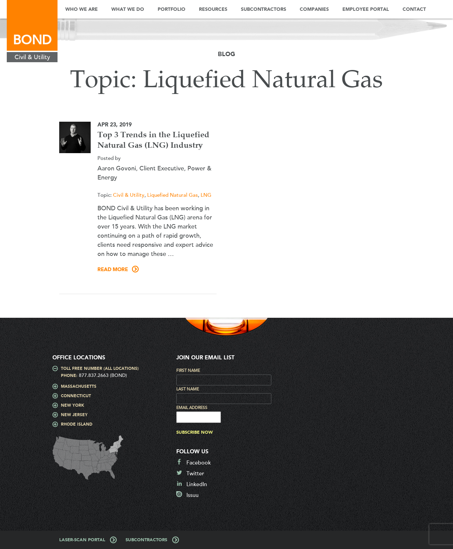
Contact (414, 9)
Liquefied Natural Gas (172, 195)
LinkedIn (196, 484)
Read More (112, 269)
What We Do (127, 9)
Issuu (192, 495)
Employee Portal (365, 9)
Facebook (198, 462)
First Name (188, 370)
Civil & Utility (128, 195)
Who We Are (81, 9)
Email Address (191, 407)
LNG (206, 195)
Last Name (187, 389)
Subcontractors (263, 9)
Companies (314, 9)
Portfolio (171, 9)
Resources (213, 9)
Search (443, 9)
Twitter (195, 473)
